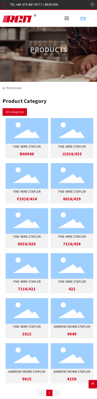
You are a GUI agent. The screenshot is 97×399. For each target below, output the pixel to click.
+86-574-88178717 (29, 4)
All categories (15, 112)
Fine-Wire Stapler (72, 146)
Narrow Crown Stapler (72, 326)
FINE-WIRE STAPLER (27, 146)
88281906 (51, 4)
